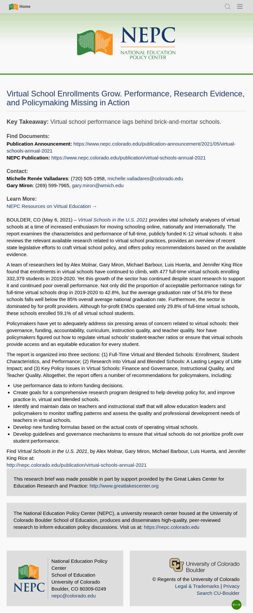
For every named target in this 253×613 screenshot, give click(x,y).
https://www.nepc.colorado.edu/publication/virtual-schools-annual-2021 (128, 157)
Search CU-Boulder (218, 593)
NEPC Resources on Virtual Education (49, 206)
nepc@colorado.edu (73, 595)
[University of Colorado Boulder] (204, 565)
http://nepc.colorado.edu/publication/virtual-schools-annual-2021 (77, 465)
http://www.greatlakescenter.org (124, 486)
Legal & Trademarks (197, 586)
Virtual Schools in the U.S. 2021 (113, 219)
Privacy (231, 586)
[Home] (126, 43)
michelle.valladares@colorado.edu (145, 178)
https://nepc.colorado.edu (171, 527)
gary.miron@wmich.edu (98, 185)
